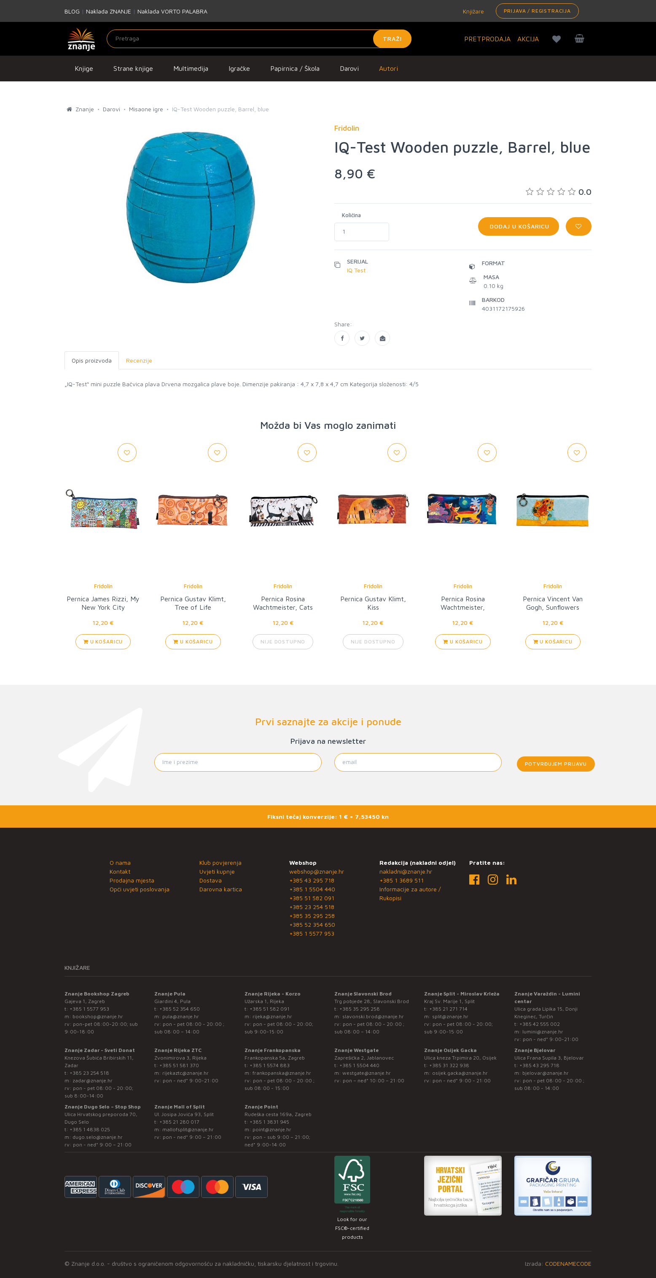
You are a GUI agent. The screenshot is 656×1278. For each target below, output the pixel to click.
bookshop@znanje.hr (98, 1016)
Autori (388, 68)
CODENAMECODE (568, 1263)
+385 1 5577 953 (311, 933)
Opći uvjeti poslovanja (139, 889)
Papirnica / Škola (295, 68)
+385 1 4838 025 (90, 1129)
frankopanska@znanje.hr (282, 1073)
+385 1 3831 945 (269, 1122)
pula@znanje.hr (180, 1016)
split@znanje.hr (450, 1016)
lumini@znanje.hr (542, 1031)
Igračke (239, 68)
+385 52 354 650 (312, 924)
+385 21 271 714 (448, 1009)
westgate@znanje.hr (366, 1073)
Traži (392, 38)
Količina (351, 215)
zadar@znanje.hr (93, 1080)
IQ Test (356, 270)
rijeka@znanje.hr (272, 1016)
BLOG (72, 11)
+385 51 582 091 (311, 897)
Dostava (210, 880)
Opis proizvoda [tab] (92, 360)
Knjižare (472, 11)
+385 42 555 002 (539, 1024)
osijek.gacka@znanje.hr (460, 1073)
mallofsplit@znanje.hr (188, 1129)
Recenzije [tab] (139, 360)
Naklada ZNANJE (108, 11)
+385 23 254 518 (311, 906)
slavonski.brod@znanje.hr (373, 1016)
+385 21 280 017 (179, 1122)
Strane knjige (133, 68)
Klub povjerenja (220, 862)
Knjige (84, 68)
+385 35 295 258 (312, 915)
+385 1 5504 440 (312, 889)
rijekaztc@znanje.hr (185, 1073)
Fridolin (103, 586)
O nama (120, 862)
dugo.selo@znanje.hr (98, 1137)
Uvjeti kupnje (217, 871)
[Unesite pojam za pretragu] (259, 39)
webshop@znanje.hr (316, 871)
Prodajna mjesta (132, 880)
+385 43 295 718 (311, 880)
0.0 (558, 191)
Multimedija (190, 68)
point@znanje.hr (272, 1129)
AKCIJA (528, 39)
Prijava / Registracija (537, 11)
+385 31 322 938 (449, 1065)
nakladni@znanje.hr (405, 871)
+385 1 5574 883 (270, 1065)
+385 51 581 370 (179, 1065)
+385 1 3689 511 (401, 880)
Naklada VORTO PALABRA (172, 11)
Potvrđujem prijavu (556, 764)
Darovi (349, 68)
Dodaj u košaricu (518, 226)
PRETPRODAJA (487, 39)
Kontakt (120, 871)
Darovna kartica (220, 889)
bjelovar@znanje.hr (545, 1073)
